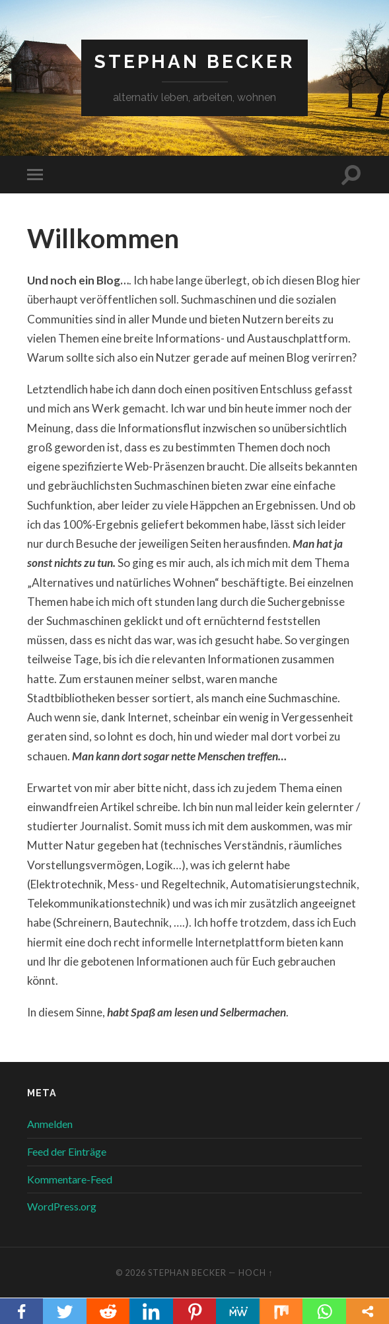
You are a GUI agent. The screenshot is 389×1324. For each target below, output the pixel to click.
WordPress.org (61, 1206)
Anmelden (50, 1123)
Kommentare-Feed (69, 1179)
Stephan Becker (194, 62)
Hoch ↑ (255, 1272)
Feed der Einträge (66, 1151)
